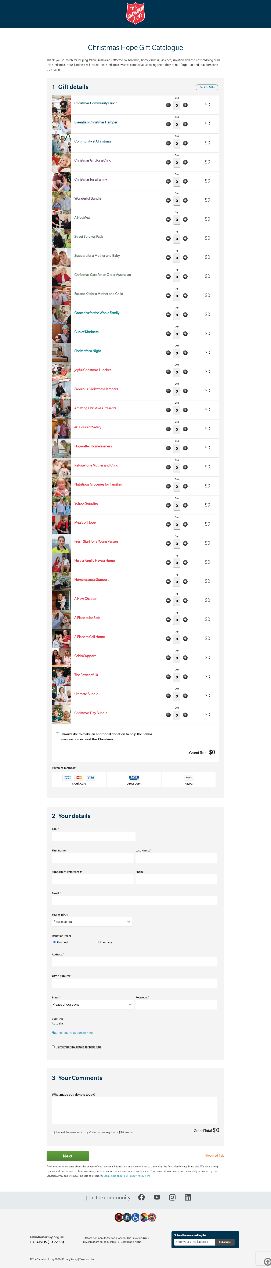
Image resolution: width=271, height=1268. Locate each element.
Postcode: (142, 997)
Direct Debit (134, 780)
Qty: (176, 104)
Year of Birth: (60, 914)
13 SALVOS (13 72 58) (47, 1242)
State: (56, 997)
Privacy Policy (70, 1259)
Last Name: (143, 850)
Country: (57, 1018)
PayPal (189, 780)
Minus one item (168, 105)
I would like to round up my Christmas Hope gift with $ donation (92, 1132)
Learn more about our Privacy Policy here (125, 1175)
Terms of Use (86, 1259)
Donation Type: (61, 935)
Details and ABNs (130, 1241)
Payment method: (64, 768)
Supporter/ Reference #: (67, 872)
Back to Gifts (206, 87)
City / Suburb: (62, 975)
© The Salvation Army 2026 (45, 1259)
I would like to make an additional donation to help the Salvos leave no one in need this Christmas (104, 736)
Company (105, 942)
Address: (58, 954)
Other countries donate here (72, 1032)
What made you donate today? (73, 1094)
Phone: (140, 872)
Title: (55, 829)
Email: (56, 893)
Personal (62, 942)
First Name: (60, 850)
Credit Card (79, 780)
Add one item (185, 105)
